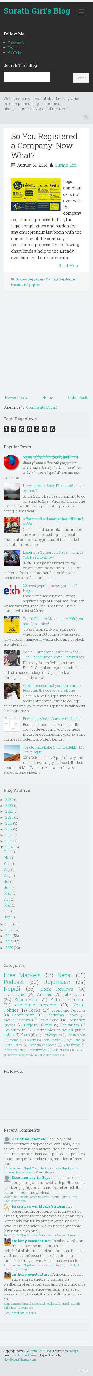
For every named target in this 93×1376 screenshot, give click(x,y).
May (8, 893)
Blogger (73, 1351)
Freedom (80, 1050)
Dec (7, 852)
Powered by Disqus (20, 1313)
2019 (8, 823)
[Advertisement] (46, 345)
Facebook (16, 42)
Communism (23, 1015)
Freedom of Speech (42, 1045)
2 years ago (18, 1201)
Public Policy (13, 1045)
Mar (7, 905)
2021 (9, 811)
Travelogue (48, 1020)
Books (35, 1010)
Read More (69, 265)
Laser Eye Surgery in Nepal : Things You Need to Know (53, 555)
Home (47, 397)
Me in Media (77, 1035)
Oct (7, 863)
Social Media (51, 1040)
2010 (9, 941)
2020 (9, 817)
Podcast (14, 981)
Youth (25, 1034)
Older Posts (78, 397)
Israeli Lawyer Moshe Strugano (39, 1206)
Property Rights (38, 1025)
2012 (9, 930)
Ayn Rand (74, 1040)
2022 (9, 805)
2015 (9, 841)
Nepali (12, 988)
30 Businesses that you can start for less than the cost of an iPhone (52, 688)
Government (14, 1030)
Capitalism (69, 1025)
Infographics (32, 285)
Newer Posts (16, 397)
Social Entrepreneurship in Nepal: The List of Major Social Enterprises (53, 654)
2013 (8, 924)
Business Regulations (29, 279)
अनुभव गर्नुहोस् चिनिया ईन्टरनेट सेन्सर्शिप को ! (51, 457)
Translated (15, 994)
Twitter (14, 47)
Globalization (72, 1045)
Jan (7, 917)
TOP (85, 1371)
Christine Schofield (29, 1139)
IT (37, 1035)
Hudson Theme (26, 1355)
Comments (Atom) (41, 407)
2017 (8, 829)
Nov (7, 857)
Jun (7, 887)
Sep (7, 869)
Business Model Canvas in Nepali (52, 718)
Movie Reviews (17, 1020)
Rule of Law (60, 1050)
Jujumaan (57, 981)
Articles (44, 994)
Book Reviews (57, 989)
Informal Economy (19, 1055)
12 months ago (45, 1172)
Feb (7, 911)
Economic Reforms (68, 1010)
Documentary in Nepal (32, 1177)
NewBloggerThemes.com (20, 1359)
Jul (6, 881)
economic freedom (36, 1005)
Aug (7, 875)
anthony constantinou (32, 1240)
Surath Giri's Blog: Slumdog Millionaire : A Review (35, 1235)
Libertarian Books (61, 1015)
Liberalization (13, 1050)
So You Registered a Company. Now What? (44, 145)
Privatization (38, 1050)
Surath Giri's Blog (37, 10)
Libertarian (74, 994)
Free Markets (22, 975)
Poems (14, 1040)
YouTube (15, 52)
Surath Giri (65, 165)
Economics (25, 999)
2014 (9, 847)
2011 (8, 935)
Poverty (30, 1040)
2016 (9, 835)
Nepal (64, 975)
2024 (9, 799)
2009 (9, 947)
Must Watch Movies (48, 1055)
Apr (7, 899)
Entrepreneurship (68, 999)
